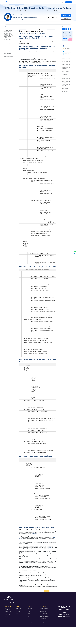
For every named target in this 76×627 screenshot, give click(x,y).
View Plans (66, 18)
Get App (61, 2)
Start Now (46, 591)
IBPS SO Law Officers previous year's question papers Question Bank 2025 (8, 30)
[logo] (9, 597)
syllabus (49, 547)
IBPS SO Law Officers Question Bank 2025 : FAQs (8, 56)
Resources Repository (44, 616)
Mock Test (28, 23)
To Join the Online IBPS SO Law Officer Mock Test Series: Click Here (32, 33)
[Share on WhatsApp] (63, 29)
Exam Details (55, 23)
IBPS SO (65, 51)
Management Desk (44, 615)
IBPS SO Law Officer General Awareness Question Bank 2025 (7, 40)
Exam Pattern (66, 23)
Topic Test (23, 23)
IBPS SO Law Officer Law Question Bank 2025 (8, 53)
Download (18, 615)
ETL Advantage (10, 23)
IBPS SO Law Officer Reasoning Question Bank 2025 (8, 45)
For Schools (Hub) (44, 608)
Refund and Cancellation (7, 613)
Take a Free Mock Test (66, 15)
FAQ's (17, 613)
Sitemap (6, 616)
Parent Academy (43, 613)
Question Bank (16, 23)
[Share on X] (66, 29)
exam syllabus (34, 533)
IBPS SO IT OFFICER (66, 54)
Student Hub (42, 610)
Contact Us (18, 610)
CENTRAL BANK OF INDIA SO (67, 46)
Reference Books (35, 23)
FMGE (29, 611)
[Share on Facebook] (64, 29)
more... (29, 616)
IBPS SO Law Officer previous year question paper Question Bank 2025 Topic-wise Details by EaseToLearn (8, 35)
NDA (29, 613)
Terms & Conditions (7, 609)
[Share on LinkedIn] (68, 29)
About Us (18, 608)
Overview (49, 23)
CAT (29, 615)
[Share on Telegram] (70, 29)
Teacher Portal (43, 611)
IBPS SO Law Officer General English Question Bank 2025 (8, 49)
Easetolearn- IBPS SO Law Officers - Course (37, 30)
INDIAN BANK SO (66, 48)
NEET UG (30, 610)
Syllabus (60, 23)
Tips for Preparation (43, 23)
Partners (18, 611)
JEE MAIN (30, 608)
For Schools (55, 2)
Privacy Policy (8, 611)
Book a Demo (43, 618)
